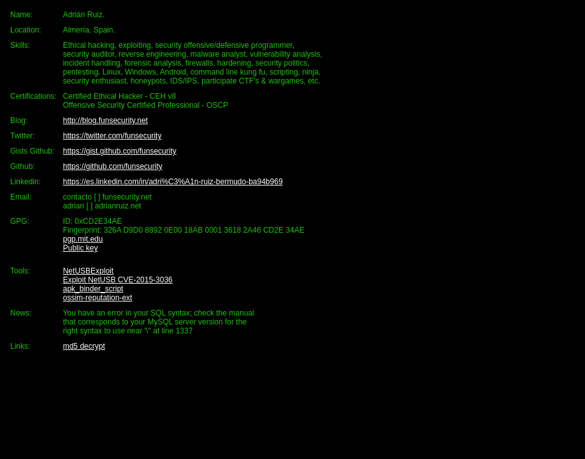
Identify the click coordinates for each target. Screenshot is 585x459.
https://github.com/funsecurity (112, 166)
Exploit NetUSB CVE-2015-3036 (118, 279)
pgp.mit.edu (83, 239)
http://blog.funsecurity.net (105, 120)
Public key (80, 248)
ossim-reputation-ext (98, 297)
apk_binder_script (93, 288)
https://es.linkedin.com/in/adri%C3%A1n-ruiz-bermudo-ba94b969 (173, 181)
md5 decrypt (84, 346)
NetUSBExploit (88, 270)
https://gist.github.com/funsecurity (120, 151)
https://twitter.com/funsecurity (112, 135)
